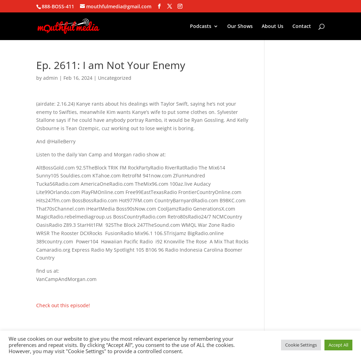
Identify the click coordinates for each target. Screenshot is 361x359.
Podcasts (200, 26)
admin (50, 78)
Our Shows (240, 26)
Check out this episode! (63, 305)
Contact (301, 26)
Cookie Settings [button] (301, 345)
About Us (272, 26)
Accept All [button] (338, 345)
